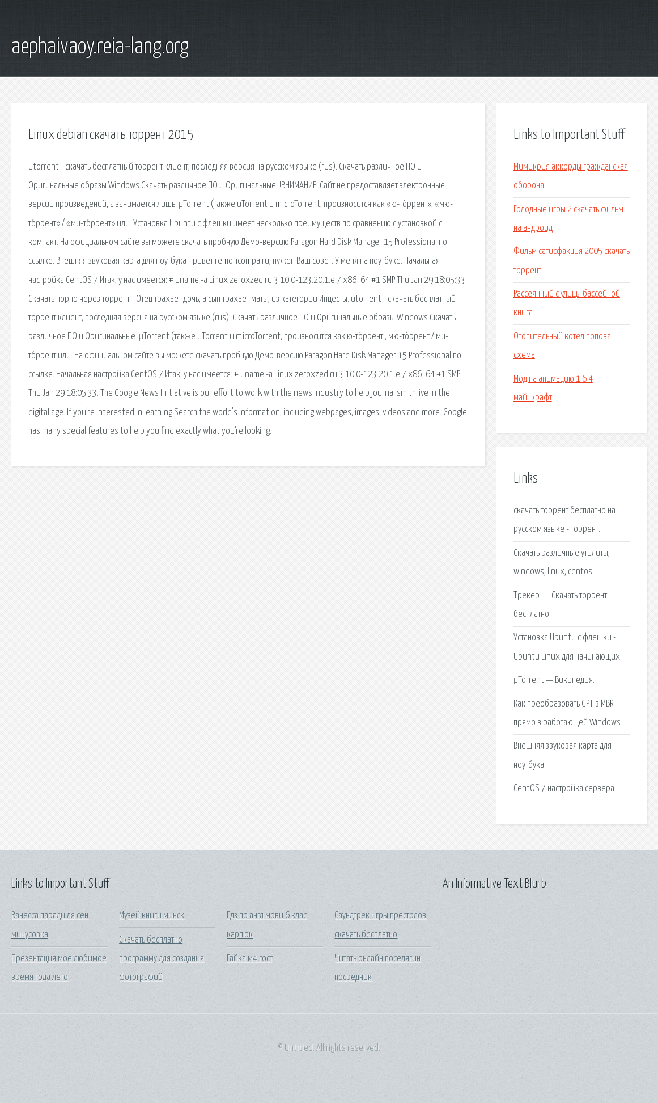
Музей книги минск (151, 915)
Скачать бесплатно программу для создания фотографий (161, 959)
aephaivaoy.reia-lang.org (100, 47)
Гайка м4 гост (250, 958)
